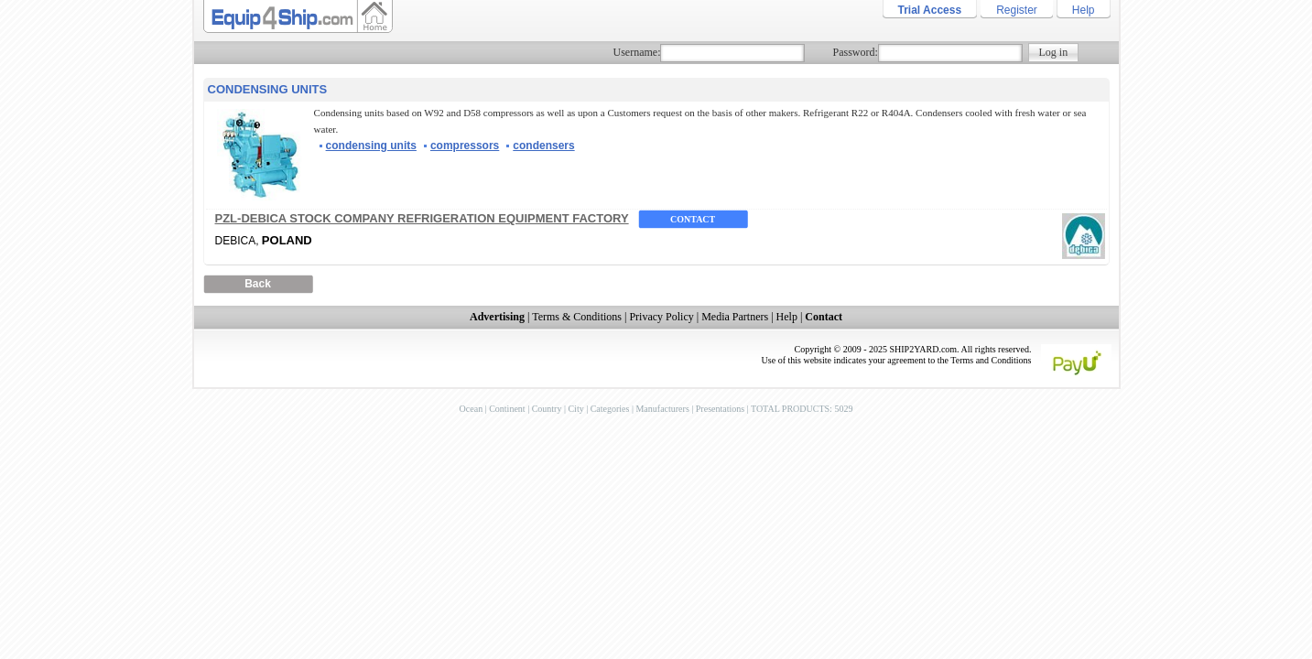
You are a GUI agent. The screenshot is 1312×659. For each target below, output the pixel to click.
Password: (854, 52)
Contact (692, 219)
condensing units (371, 145)
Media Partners (734, 316)
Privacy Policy (661, 316)
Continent (507, 409)
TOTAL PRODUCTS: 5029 (801, 409)
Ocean (471, 409)
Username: (637, 52)
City (575, 409)
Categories (610, 409)
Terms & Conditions (577, 316)
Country (547, 409)
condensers (543, 145)
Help (1083, 10)
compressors (464, 145)
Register (1016, 10)
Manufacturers (662, 409)
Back (257, 283)
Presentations (720, 409)
